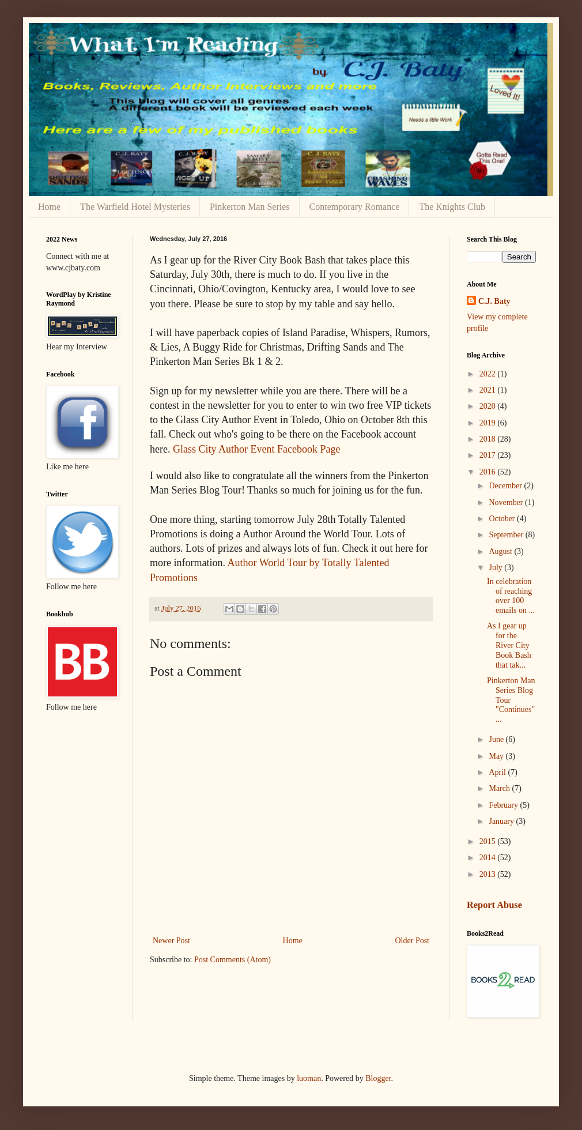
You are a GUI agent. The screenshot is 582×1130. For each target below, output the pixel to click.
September (507, 534)
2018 (488, 439)
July (496, 567)
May (497, 756)
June (497, 739)
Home (49, 207)
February (504, 805)
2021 (488, 390)
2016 (488, 472)
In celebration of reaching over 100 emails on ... (511, 596)
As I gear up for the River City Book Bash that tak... (509, 645)
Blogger (378, 1078)
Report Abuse (494, 904)
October (503, 518)
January (502, 821)
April (498, 772)
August (501, 551)
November (507, 502)
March (500, 788)
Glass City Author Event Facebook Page (256, 449)
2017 (488, 455)
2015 (488, 841)
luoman (309, 1078)
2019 (488, 423)
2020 (488, 406)
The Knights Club (452, 207)
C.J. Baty (494, 301)
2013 (488, 874)
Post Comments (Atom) (232, 959)
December (506, 485)
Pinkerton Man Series (250, 207)
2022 (488, 374)
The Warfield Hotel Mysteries (135, 207)
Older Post (412, 940)
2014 (488, 857)
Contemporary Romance (354, 207)
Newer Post (171, 940)
